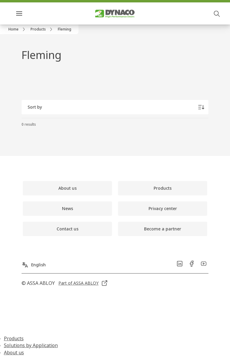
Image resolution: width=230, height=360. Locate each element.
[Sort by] (115, 107)
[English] (34, 262)
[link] (17, 29)
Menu (29, 13)
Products (14, 338)
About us (14, 352)
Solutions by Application (31, 345)
